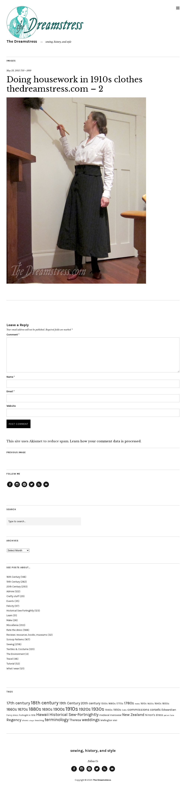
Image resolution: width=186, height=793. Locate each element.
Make (9, 620)
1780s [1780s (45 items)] (129, 703)
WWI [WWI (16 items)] (115, 720)
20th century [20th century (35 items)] (90, 703)
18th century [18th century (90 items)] (45, 703)
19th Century (13, 581)
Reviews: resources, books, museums (27, 634)
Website (11, 406)
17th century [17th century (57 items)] (18, 702)
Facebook (74, 771)
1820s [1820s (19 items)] (150, 703)
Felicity (10, 606)
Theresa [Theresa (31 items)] (75, 720)
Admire (10, 591)
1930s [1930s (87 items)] (97, 709)
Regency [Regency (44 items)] (14, 720)
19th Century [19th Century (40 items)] (69, 703)
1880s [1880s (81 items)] (35, 709)
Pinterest (89, 771)
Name (11, 376)
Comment (13, 334)
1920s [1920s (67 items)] (85, 709)
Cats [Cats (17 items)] (124, 710)
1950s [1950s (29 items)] (117, 709)
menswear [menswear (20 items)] (115, 715)
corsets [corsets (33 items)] (155, 709)
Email (11, 391)
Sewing (10, 644)
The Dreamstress (22, 41)
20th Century (14, 586)
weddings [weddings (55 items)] (91, 719)
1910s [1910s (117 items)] (71, 709)
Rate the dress (14, 630)
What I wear (13, 668)
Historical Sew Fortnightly (20, 610)
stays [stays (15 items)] (31, 720)
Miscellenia (12, 625)
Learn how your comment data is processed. (105, 441)
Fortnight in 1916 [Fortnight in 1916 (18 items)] (27, 715)
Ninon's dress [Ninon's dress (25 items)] (154, 715)
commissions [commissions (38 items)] (138, 710)
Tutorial (11, 663)
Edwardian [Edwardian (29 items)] (168, 709)
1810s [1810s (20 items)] (144, 703)
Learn (9, 615)
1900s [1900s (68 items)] (59, 709)
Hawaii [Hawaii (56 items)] (42, 714)
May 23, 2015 (13, 70)
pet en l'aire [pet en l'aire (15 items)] (169, 715)
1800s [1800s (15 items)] (137, 703)
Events (10, 601)
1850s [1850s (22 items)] (165, 703)
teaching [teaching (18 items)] (39, 720)
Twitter (97, 771)
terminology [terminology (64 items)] (57, 719)
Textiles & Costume (17, 649)
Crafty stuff (13, 596)
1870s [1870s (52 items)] (23, 709)
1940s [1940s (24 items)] (109, 709)
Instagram (81, 771)
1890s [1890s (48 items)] (47, 709)
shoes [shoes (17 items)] (25, 720)
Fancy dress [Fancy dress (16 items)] (12, 715)
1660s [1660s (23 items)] (112, 703)
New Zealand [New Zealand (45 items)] (133, 714)
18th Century (13, 576)
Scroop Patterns (15, 639)
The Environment (16, 654)
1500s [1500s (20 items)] (104, 703)
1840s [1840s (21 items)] (158, 703)
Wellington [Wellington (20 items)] (106, 720)
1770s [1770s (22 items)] (119, 703)
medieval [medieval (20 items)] (104, 715)
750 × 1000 (25, 70)
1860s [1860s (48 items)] (12, 709)
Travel (10, 658)
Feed (104, 771)
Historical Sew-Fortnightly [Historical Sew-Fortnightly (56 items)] (74, 714)
